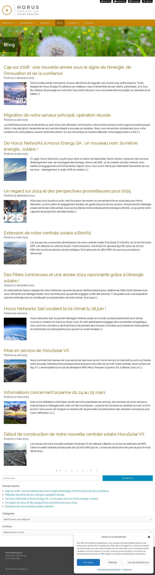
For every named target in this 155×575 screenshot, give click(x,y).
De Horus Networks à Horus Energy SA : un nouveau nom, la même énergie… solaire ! (52, 498)
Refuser (113, 562)
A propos (72, 23)
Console (134, 1)
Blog (60, 23)
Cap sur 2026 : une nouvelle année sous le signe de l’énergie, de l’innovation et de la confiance (57, 491)
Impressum (127, 569)
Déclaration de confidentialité (109, 569)
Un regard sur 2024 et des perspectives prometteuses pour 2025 (41, 502)
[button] (148, 536)
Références (26, 23)
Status (147, 1)
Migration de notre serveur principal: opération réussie (34, 494)
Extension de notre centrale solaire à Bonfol (29, 506)
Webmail (119, 1)
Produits (7, 23)
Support (44, 23)
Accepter (88, 562)
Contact (89, 23)
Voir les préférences (138, 562)
